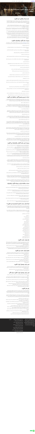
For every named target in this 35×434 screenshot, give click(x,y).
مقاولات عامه (13, 1)
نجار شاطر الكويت (23, 51)
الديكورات (19, 1)
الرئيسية (23, 1)
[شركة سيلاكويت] (32, 1)
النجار (16, 1)
